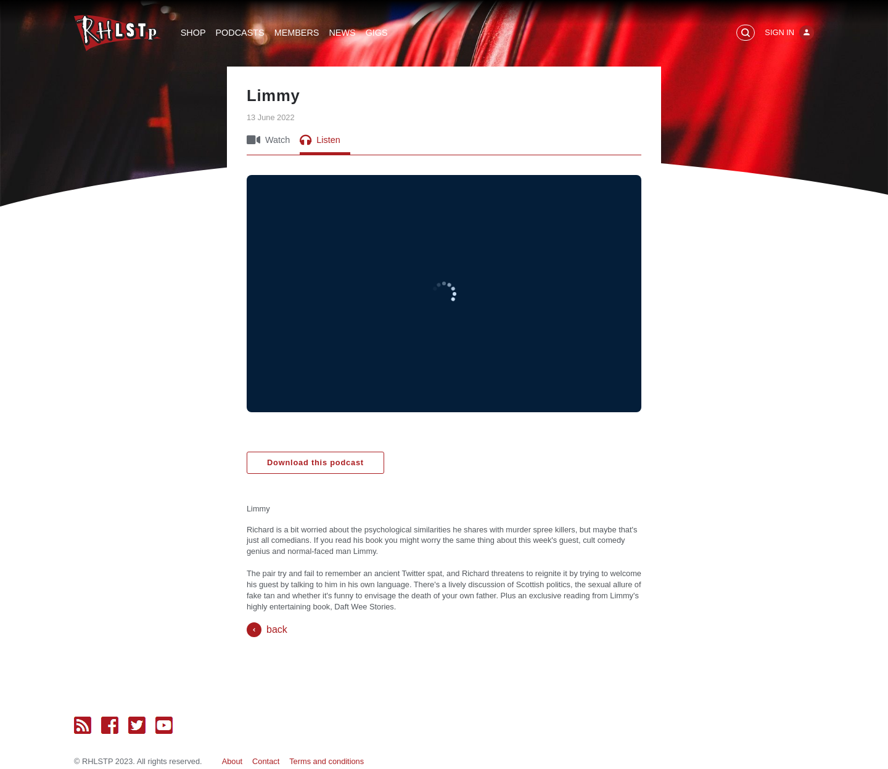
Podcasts (240, 33)
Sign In (779, 32)
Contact (265, 761)
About (232, 761)
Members (296, 33)
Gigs (377, 33)
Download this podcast (315, 462)
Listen (320, 140)
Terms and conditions (326, 761)
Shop (193, 33)
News (342, 33)
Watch (268, 140)
